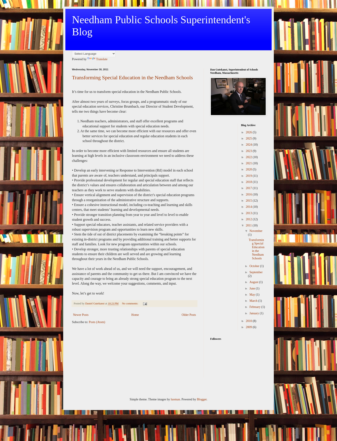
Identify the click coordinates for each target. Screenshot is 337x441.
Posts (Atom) (97, 322)
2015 (249, 200)
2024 (249, 144)
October (254, 266)
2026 (249, 132)
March (253, 300)
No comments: (130, 303)
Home (135, 314)
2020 (249, 169)
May (252, 294)
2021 (249, 163)
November (255, 231)
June (252, 288)
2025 (249, 138)
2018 (249, 182)
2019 (249, 175)
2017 (249, 188)
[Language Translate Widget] (94, 53)
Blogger (201, 399)
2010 (249, 321)
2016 (249, 194)
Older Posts (189, 314)
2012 (249, 219)
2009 (249, 327)
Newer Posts (80, 314)
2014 (249, 206)
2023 (249, 151)
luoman (175, 399)
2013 (249, 213)
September (256, 272)
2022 (249, 157)
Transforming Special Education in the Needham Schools (132, 77)
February (255, 307)
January (254, 313)
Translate (97, 59)
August (254, 282)
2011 (249, 225)
